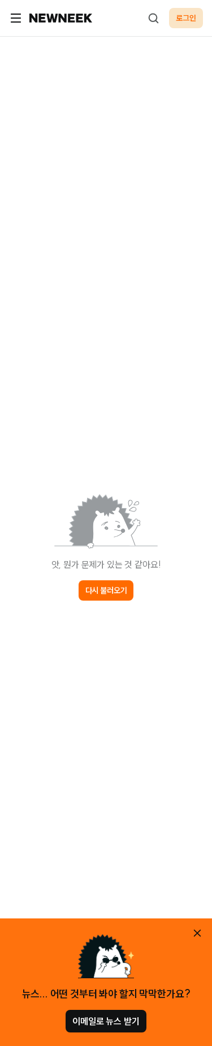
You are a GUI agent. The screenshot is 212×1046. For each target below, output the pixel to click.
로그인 (186, 18)
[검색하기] (153, 18)
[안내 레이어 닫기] (197, 933)
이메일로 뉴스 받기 (105, 1021)
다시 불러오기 (106, 590)
